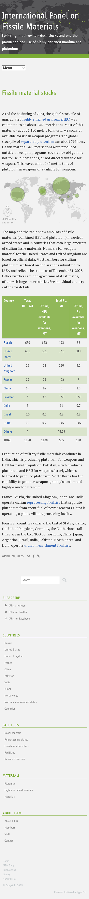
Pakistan (9, 397)
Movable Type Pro (76, 892)
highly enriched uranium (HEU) (46, 119)
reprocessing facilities (43, 502)
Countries (9, 708)
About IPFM (11, 821)
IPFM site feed (17, 605)
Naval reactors (12, 732)
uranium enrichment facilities (47, 545)
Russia (8, 343)
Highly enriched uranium (18, 790)
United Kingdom (13, 656)
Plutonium (10, 783)
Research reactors (14, 759)
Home (6, 861)
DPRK (7, 423)
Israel (7, 414)
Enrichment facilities (16, 746)
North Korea (11, 695)
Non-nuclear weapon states (20, 702)
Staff (7, 834)
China (7, 388)
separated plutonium (37, 141)
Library (6, 874)
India (7, 406)
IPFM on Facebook (19, 618)
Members (9, 827)
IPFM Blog (8, 865)
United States (12, 649)
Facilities (9, 752)
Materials (10, 796)
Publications (9, 870)
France (8, 380)
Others (8, 432)
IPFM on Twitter (18, 612)
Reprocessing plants (16, 739)
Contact (8, 840)
